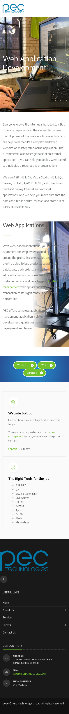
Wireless (35, 373)
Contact (12, 448)
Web (47, 365)
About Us (8, 610)
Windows (25, 365)
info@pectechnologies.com (29, 673)
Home (6, 602)
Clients (7, 625)
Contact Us (9, 632)
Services (8, 617)
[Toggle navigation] (61, 8)
